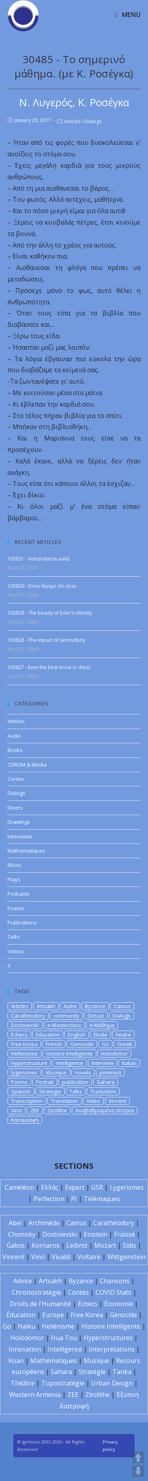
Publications (22, 922)
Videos (15, 951)
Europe (53, 1314)
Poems (15, 908)
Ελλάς (49, 1187)
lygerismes (24, 1072)
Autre (70, 1006)
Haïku (26, 1326)
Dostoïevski (59, 1234)
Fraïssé (124, 1234)
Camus (122, 1006)
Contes (15, 778)
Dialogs (92, 121)
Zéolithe (97, 1394)
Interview (103, 1063)
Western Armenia (35, 1394)
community (66, 1015)
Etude (100, 1034)
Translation (64, 1100)
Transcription (27, 1100)
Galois (16, 1245)
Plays (14, 879)
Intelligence (69, 1063)
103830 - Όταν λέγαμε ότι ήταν (42, 586)
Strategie (50, 1091)
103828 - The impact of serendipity (46, 640)
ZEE (34, 1110)
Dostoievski (25, 1025)
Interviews (19, 836)
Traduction (103, 1091)
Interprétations (112, 1349)
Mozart (105, 1245)
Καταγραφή (25, 1119)
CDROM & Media (27, 764)
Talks (13, 936)
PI (74, 1198)
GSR (97, 1187)
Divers (15, 807)
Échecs (87, 1303)
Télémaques (102, 1198)
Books (14, 750)
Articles (72, 121)
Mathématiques (53, 1360)
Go (105, 1044)
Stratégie (92, 1371)
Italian (129, 1063)
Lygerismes (127, 1187)
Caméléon (19, 1187)
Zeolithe (57, 1110)
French (54, 1044)
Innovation (25, 1349)
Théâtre (23, 1383)
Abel (15, 1223)
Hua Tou (64, 1337)
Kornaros (46, 1245)
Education (48, 1034)
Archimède (44, 1223)
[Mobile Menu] (128, 14)
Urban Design (112, 1383)
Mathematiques (26, 850)
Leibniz (77, 1245)
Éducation (21, 1314)
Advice (22, 1281)
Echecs (19, 1034)
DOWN (138, 1471)
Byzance (95, 1006)
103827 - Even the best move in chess (48, 667)
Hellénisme (58, 1326)
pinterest (110, 1072)
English (76, 1034)
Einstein (95, 1234)
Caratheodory (28, 1015)
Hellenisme (24, 1053)
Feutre (123, 1034)
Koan (16, 1360)
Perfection (49, 1198)
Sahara (105, 1081)
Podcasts (18, 893)
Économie (118, 1303)
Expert (74, 1187)
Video (93, 1100)
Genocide (82, 1044)
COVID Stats (113, 1292)
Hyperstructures (108, 1337)
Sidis (129, 1245)
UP (138, 1457)
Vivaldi (61, 1256)
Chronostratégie (36, 1292)
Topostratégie (62, 1383)
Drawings (18, 821)
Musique (56, 1072)
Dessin (96, 1015)
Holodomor (114, 1053)
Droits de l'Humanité (40, 1303)
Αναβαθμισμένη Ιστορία (104, 1110)
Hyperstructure (29, 1063)
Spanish (21, 1091)
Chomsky (22, 1234)
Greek (124, 1044)
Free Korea (24, 1044)
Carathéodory (113, 1223)
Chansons (114, 1281)
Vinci (16, 1110)
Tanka (121, 1371)
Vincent (117, 1100)
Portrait (45, 1081)
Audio (14, 735)
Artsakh (46, 1006)
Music (14, 864)
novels (83, 1072)
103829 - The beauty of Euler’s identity (49, 612)
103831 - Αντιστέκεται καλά (38, 558)
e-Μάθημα (102, 1025)
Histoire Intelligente (69, 1053)
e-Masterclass (64, 1025)
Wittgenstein (126, 1256)
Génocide (123, 1314)
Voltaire (89, 1256)
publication (75, 1081)
